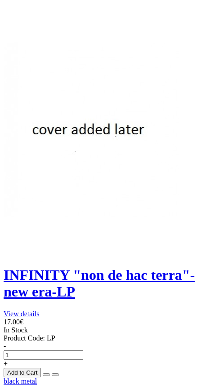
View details (21, 314)
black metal (20, 381)
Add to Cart (22, 372)
